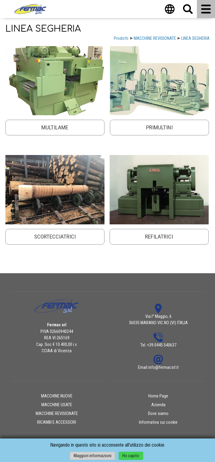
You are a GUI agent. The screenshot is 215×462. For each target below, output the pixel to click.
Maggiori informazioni (92, 455)
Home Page (158, 396)
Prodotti (121, 38)
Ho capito (130, 455)
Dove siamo (158, 413)
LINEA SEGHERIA (195, 38)
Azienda (158, 404)
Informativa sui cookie (158, 422)
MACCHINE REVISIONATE (155, 38)
